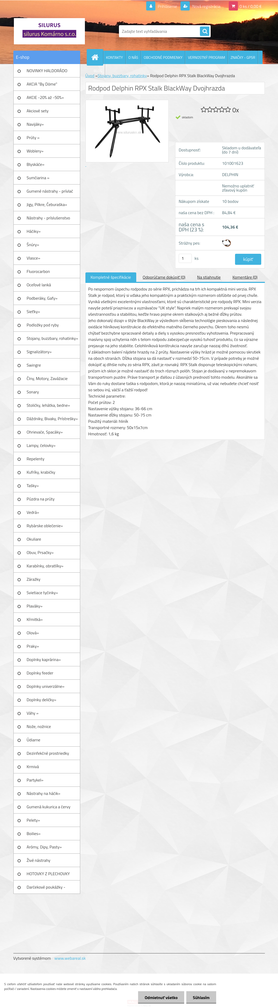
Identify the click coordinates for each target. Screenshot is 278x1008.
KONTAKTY (114, 57)
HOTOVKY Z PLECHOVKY (48, 873)
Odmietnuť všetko (161, 997)
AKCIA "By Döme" (42, 84)
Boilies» (34, 833)
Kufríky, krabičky (41, 472)
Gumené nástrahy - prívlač (50, 191)
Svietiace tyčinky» (42, 592)
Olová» (33, 633)
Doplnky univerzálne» (45, 686)
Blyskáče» (36, 164)
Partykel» (35, 780)
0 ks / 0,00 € (250, 6)
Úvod (90, 75)
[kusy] (185, 258)
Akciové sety (38, 111)
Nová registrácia (205, 6)
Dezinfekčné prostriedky (48, 753)
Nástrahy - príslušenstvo (48, 218)
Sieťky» (33, 311)
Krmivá (33, 766)
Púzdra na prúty (41, 499)
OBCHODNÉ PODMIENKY (163, 57)
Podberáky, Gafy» (42, 298)
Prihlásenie (167, 6)
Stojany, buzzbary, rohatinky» (52, 338)
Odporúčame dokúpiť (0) (164, 277)
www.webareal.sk (70, 958)
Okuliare (34, 539)
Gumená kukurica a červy (48, 807)
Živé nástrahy (39, 860)
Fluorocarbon (38, 271)
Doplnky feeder (40, 673)
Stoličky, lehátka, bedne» (48, 405)
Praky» (33, 646)
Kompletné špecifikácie (111, 277)
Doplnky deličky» (41, 699)
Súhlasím (201, 997)
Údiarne (33, 740)
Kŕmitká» (35, 619)
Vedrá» (33, 512)
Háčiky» (34, 231)
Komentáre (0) (244, 277)
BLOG (98, 70)
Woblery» (35, 151)
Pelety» (33, 820)
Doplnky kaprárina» (44, 659)
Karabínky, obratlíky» (45, 566)
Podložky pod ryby (43, 325)
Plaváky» (35, 606)
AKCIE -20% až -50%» (45, 97)
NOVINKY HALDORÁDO (47, 70)
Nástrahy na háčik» (44, 793)
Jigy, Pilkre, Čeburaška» (47, 204)
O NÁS (133, 57)
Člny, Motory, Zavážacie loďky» (47, 380)
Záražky (34, 579)
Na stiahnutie (209, 277)
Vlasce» (33, 258)
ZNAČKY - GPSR (243, 57)
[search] (204, 31)
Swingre (34, 365)
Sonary (33, 392)
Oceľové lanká (39, 285)
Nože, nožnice (39, 726)
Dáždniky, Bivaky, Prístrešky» (52, 418)
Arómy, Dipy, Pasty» (44, 847)
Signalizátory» (39, 352)
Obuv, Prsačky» (40, 552)
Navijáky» (35, 124)
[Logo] (49, 31)
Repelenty (36, 459)
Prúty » (33, 137)
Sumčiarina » (38, 178)
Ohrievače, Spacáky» (45, 432)
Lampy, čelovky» (41, 445)
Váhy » (33, 713)
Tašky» (33, 485)
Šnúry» (33, 244)
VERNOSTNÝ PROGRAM (206, 57)
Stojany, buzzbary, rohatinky (122, 75)
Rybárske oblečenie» (45, 526)
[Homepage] (97, 57)
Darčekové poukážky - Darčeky (46, 889)
